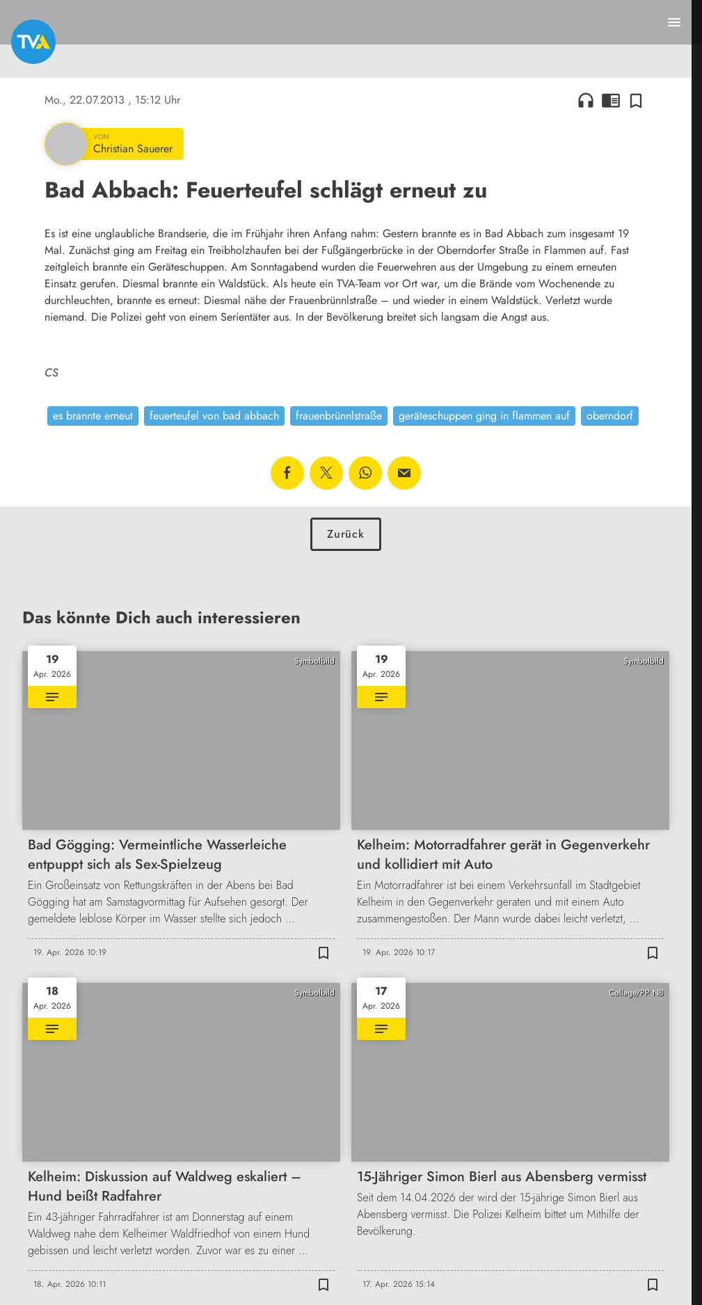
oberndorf (610, 416)
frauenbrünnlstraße (339, 416)
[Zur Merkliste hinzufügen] (636, 100)
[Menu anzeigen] (674, 22)
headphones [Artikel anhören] (586, 100)
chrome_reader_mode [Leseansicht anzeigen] (611, 100)
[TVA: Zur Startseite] (33, 41)
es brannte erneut (93, 416)
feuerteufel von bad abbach (214, 416)
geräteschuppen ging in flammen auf (484, 416)
